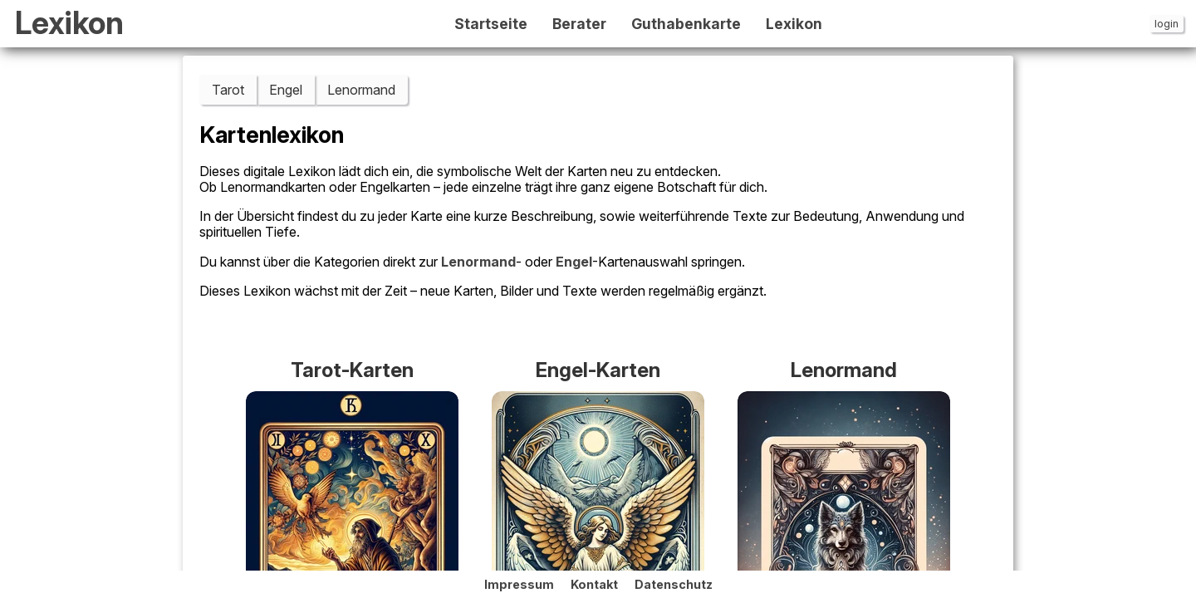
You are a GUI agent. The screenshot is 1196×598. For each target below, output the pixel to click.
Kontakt (594, 584)
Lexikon (69, 23)
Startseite (490, 24)
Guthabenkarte (686, 24)
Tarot (228, 89)
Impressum (519, 584)
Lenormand (361, 89)
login (1166, 23)
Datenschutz (674, 584)
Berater (579, 24)
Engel (285, 89)
